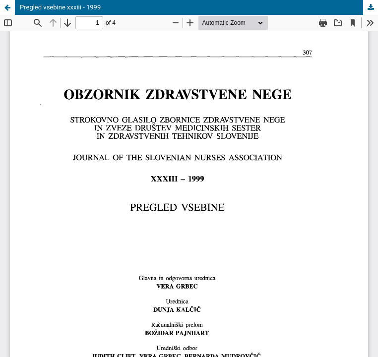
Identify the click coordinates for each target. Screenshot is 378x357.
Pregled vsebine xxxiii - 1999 (60, 7)
